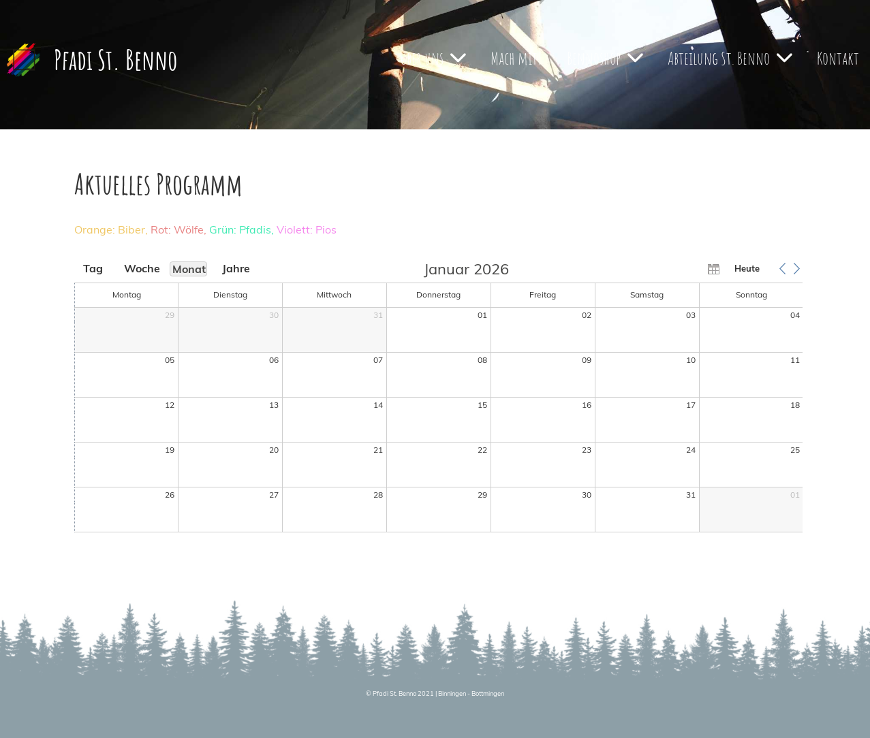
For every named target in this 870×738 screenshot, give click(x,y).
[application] (439, 397)
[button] (783, 268)
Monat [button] (189, 269)
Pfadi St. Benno (115, 59)
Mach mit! (516, 58)
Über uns (433, 58)
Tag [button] (93, 268)
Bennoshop (605, 58)
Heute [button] (747, 268)
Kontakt (838, 58)
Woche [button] (141, 268)
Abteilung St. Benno (730, 58)
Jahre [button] (236, 268)
